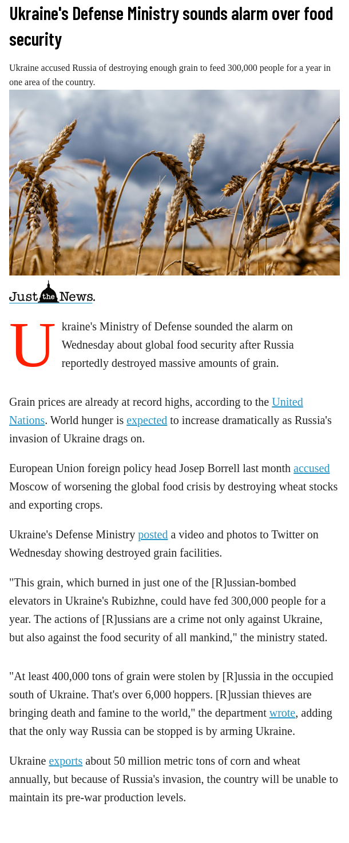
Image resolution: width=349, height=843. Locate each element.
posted (153, 534)
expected (146, 420)
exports (65, 760)
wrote (282, 712)
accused (312, 468)
